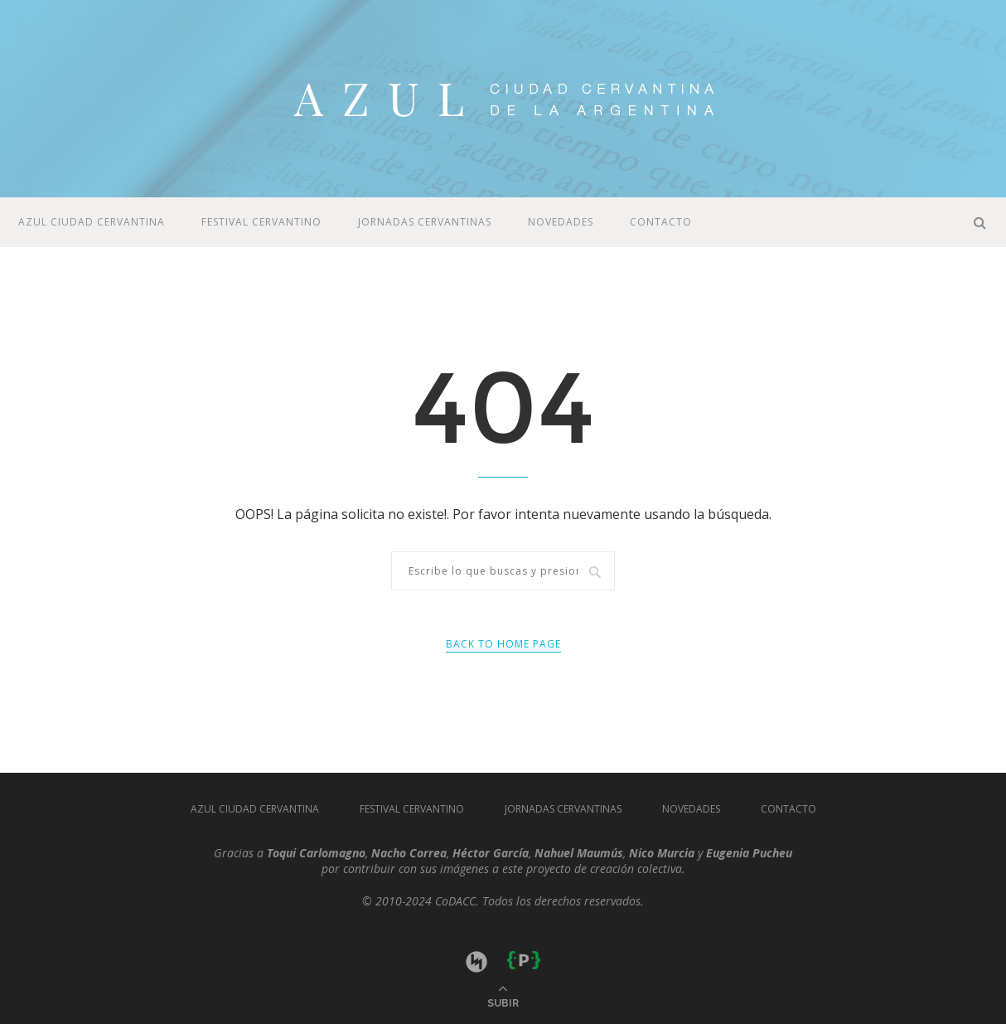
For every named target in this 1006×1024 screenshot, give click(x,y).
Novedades (560, 222)
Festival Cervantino (261, 222)
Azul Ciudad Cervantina (91, 222)
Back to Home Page (503, 644)
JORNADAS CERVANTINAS (424, 222)
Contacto (661, 222)
